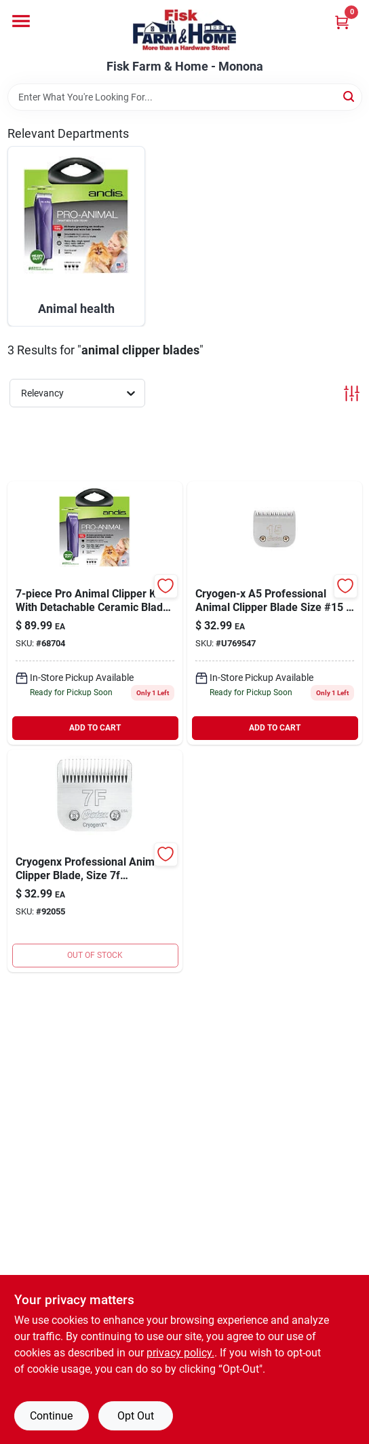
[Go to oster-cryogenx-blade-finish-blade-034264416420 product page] (94, 860)
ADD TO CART (95, 728)
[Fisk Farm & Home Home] (184, 30)
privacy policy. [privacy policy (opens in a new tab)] (180, 1352)
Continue (51, 1415)
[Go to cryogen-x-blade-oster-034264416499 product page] (274, 613)
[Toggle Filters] (352, 393)
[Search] (350, 96)
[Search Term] (184, 97)
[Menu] (21, 21)
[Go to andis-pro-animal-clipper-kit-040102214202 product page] (94, 613)
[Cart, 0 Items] (342, 22)
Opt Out (135, 1415)
